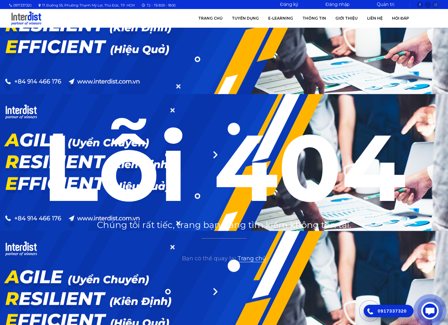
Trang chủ (210, 18)
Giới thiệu (346, 18)
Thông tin (314, 18)
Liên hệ (375, 18)
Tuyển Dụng (245, 18)
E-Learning (280, 18)
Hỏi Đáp (400, 18)
